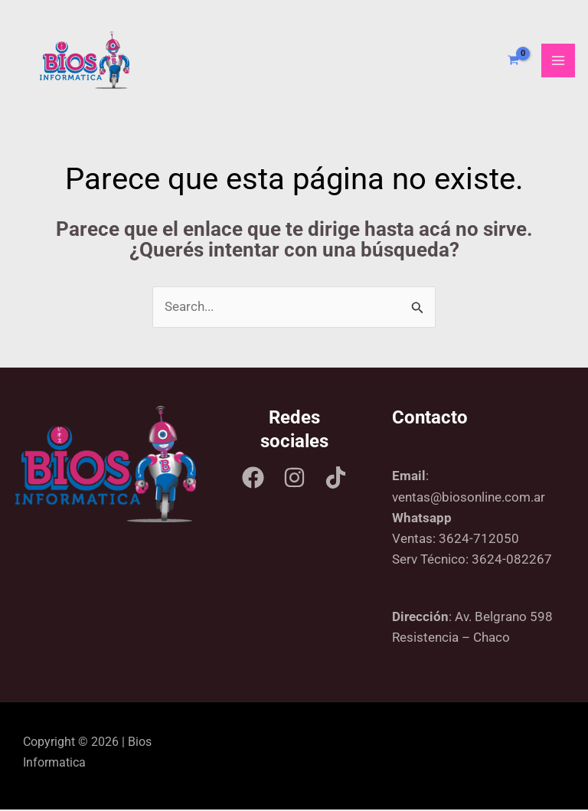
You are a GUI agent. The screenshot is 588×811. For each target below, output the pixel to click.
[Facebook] (253, 479)
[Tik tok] (336, 479)
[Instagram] (294, 479)
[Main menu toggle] (558, 61)
